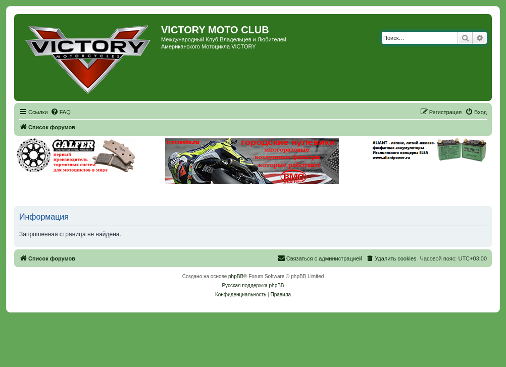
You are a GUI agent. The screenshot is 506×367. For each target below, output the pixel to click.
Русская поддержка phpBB (253, 285)
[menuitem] (60, 112)
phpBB (235, 276)
